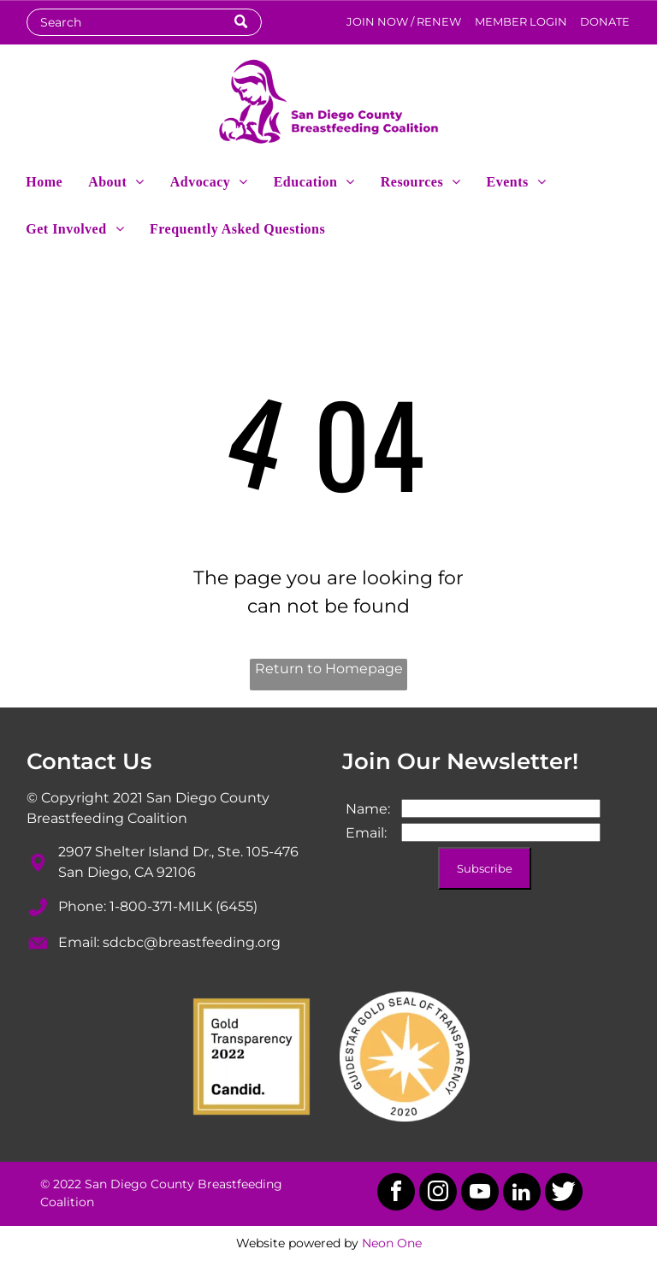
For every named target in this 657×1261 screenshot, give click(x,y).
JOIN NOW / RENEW (403, 21)
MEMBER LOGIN (521, 21)
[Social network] (564, 1194)
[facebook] (396, 1194)
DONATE (605, 21)
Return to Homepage (329, 668)
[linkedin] (522, 1194)
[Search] (144, 22)
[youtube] (480, 1194)
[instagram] (438, 1194)
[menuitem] (44, 180)
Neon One (392, 1243)
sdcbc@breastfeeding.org (192, 942)
